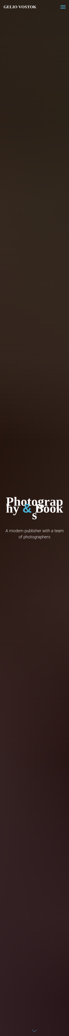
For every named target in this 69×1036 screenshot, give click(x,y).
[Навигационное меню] (63, 7)
